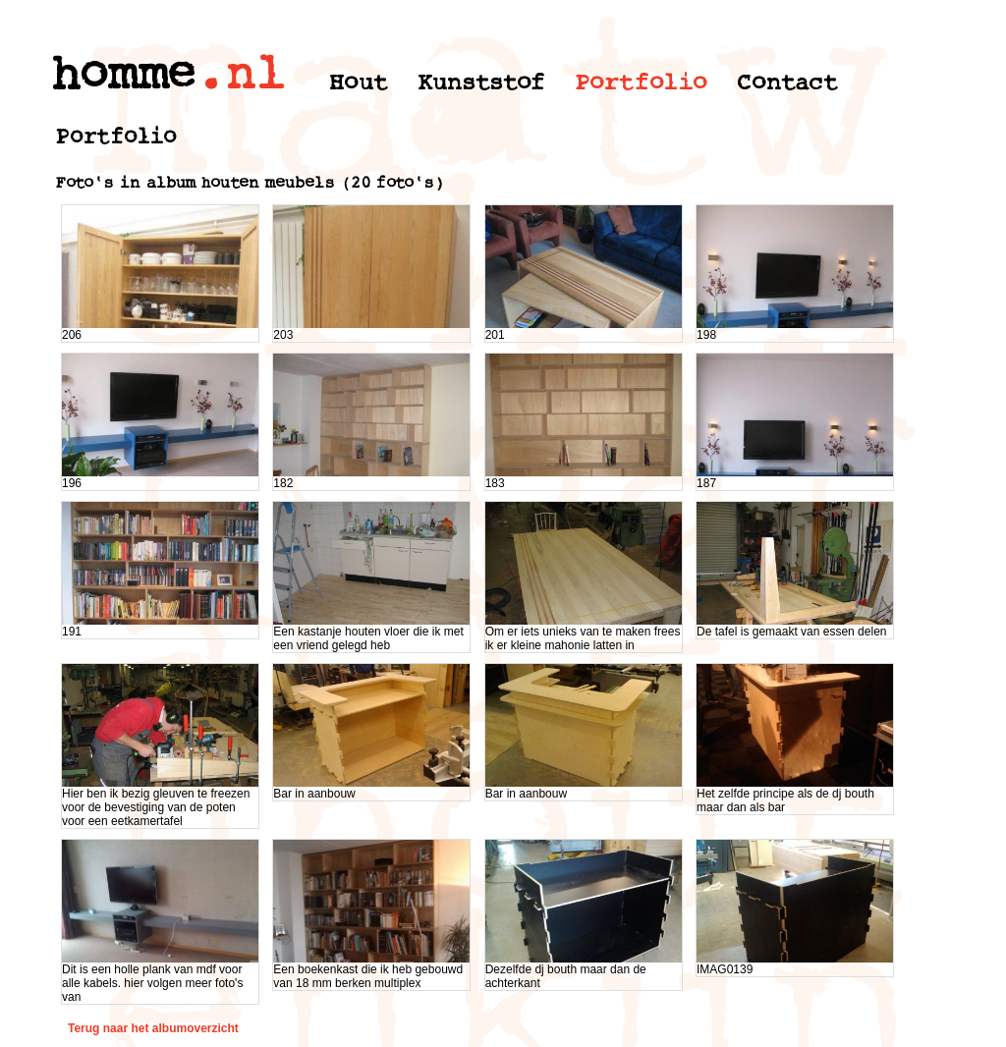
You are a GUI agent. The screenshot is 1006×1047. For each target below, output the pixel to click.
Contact (787, 82)
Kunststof (481, 82)
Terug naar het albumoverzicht (153, 1028)
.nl (240, 74)
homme (123, 74)
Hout (358, 82)
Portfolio (641, 82)
